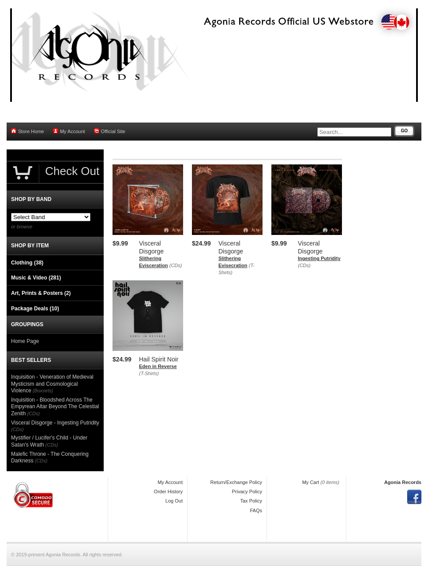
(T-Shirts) (149, 373)
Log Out (174, 500)
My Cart (310, 482)
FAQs (256, 510)
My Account (69, 131)
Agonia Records (402, 482)
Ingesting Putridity (319, 258)
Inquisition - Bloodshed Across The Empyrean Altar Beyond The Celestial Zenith (55, 407)
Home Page (25, 341)
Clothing (27, 263)
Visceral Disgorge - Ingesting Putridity (55, 423)
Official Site (109, 131)
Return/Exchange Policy (236, 482)
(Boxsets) (43, 390)
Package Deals (35, 308)
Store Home (27, 131)
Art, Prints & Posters (41, 293)
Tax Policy (251, 500)
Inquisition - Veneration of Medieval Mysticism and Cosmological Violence (52, 384)
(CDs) (175, 265)
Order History (168, 491)
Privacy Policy (247, 491)
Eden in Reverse (158, 366)
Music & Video (36, 278)
